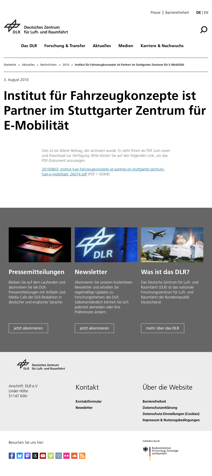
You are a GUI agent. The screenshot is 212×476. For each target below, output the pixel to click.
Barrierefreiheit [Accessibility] (154, 401)
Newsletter (84, 407)
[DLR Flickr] (66, 457)
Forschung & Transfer (64, 45)
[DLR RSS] (82, 457)
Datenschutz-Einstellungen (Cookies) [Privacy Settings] (171, 414)
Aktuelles (102, 45)
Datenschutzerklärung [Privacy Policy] (160, 407)
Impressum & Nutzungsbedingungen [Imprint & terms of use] (171, 420)
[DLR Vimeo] (51, 457)
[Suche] (203, 29)
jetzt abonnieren (28, 328)
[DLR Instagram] (58, 457)
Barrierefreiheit (177, 12)
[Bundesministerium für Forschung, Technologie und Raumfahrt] (163, 464)
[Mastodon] (27, 457)
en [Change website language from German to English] (206, 12)
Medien (125, 45)
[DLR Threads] (35, 457)
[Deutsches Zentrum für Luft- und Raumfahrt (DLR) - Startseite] (37, 28)
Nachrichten (48, 64)
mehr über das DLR (162, 328)
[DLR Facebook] (12, 457)
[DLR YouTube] (43, 457)
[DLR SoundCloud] (74, 457)
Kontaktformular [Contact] (89, 401)
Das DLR (29, 45)
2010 (66, 64)
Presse (155, 12)
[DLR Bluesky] (20, 457)
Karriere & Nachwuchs (162, 45)
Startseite (10, 64)
